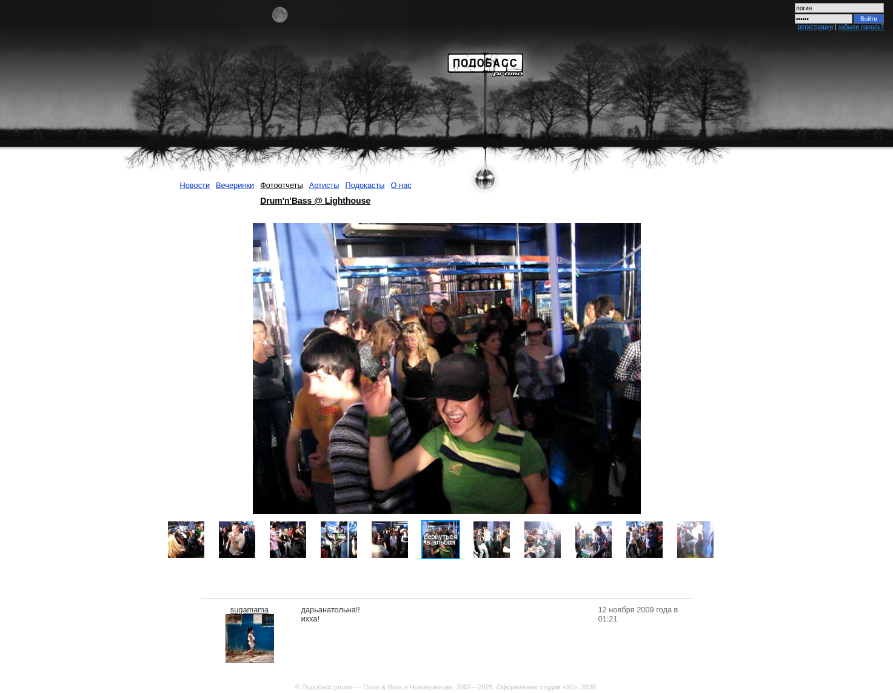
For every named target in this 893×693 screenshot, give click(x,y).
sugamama (249, 609)
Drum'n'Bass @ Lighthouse (315, 201)
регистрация (815, 27)
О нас (401, 185)
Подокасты (365, 185)
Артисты (324, 185)
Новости (195, 185)
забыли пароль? (861, 27)
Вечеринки (235, 185)
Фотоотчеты (281, 185)
